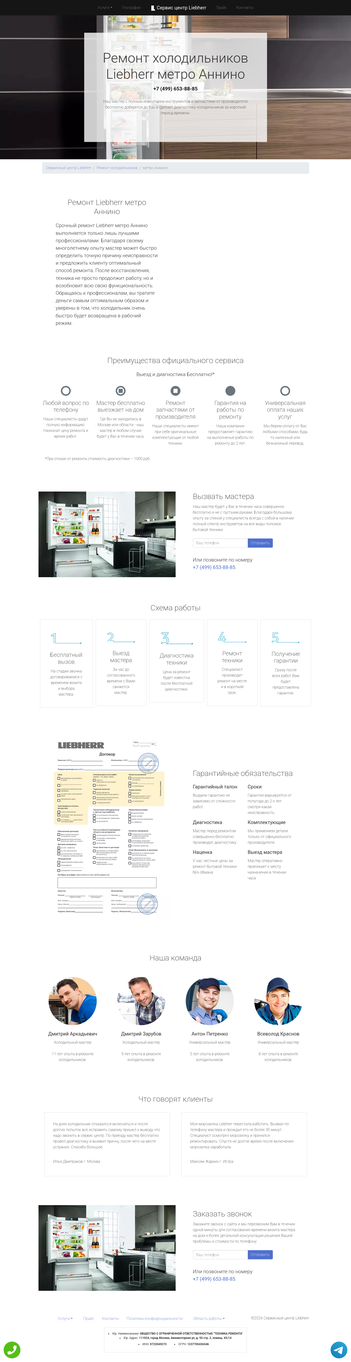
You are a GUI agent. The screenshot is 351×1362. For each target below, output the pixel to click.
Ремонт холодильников (117, 168)
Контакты (245, 7)
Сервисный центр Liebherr (68, 168)
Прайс (221, 7)
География (131, 7)
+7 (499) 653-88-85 (175, 89)
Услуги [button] (103, 7)
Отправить (260, 543)
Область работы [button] (207, 1318)
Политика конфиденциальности (155, 1318)
